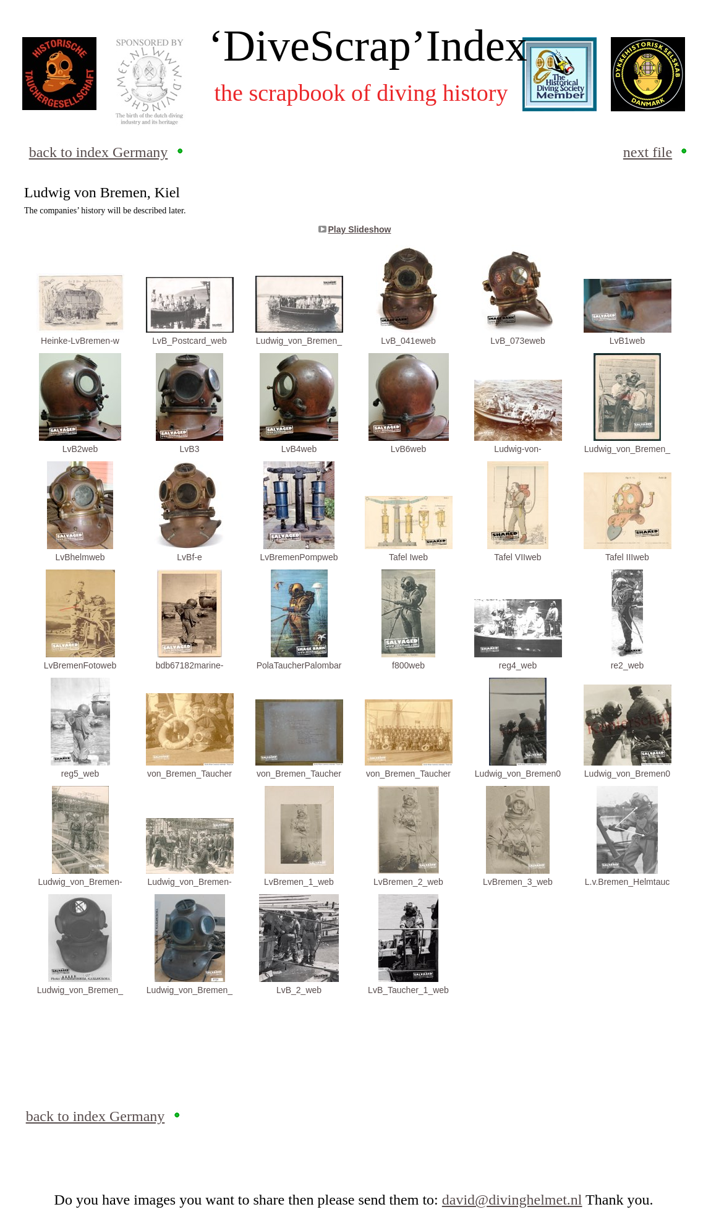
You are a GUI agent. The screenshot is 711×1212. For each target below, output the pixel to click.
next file (647, 152)
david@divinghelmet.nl (512, 1200)
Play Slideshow (359, 229)
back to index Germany (98, 152)
